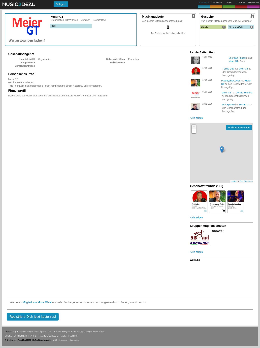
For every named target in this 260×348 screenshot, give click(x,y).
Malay (95, 332)
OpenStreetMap (246, 181)
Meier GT (233, 61)
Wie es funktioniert (16, 336)
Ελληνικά (57, 332)
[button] (33, 317)
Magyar (89, 332)
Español (23, 332)
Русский (43, 332)
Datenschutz (74, 340)
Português (66, 332)
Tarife (33, 336)
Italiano (50, 332)
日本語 (101, 332)
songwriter (218, 230)
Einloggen (61, 4)
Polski (36, 332)
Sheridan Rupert (237, 58)
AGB (55, 340)
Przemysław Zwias (230, 80)
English (15, 332)
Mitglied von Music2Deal (37, 302)
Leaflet (233, 181)
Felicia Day (228, 68)
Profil (53, 25)
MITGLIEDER (241, 27)
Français (30, 332)
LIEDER (213, 27)
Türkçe (73, 332)
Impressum (63, 340)
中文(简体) (81, 332)
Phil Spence (228, 104)
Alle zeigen (196, 118)
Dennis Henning (244, 92)
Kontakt (74, 336)
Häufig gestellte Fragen (53, 336)
